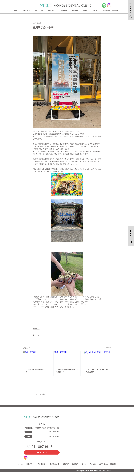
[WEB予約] (42, 452)
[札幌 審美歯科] (36, 358)
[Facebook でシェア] (33, 335)
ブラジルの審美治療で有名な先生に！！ (67, 371)
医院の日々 (36, 329)
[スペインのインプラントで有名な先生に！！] (97, 358)
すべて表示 (107, 347)
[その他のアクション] (100, 23)
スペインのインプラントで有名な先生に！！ (97, 371)
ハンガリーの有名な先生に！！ (35, 371)
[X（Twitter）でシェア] (38, 335)
